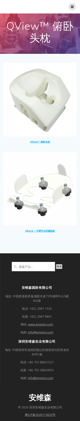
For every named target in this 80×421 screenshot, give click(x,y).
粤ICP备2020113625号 (40, 415)
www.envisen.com (40, 324)
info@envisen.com (40, 332)
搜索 (59, 266)
